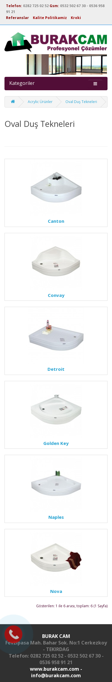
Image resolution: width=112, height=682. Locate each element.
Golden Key (56, 443)
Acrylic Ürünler (40, 101)
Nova (56, 591)
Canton (56, 221)
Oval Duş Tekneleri (81, 101)
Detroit (56, 369)
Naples (56, 517)
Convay (56, 295)
